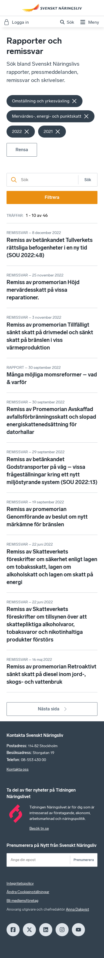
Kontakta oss (18, 769)
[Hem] (52, 8)
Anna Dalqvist (77, 909)
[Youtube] (78, 929)
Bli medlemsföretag (22, 900)
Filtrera (52, 197)
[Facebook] (13, 929)
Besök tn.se (39, 828)
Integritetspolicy (20, 883)
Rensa (22, 149)
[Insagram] (62, 929)
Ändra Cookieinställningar (28, 892)
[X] (29, 929)
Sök (87, 180)
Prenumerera (84, 860)
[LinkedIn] (45, 929)
